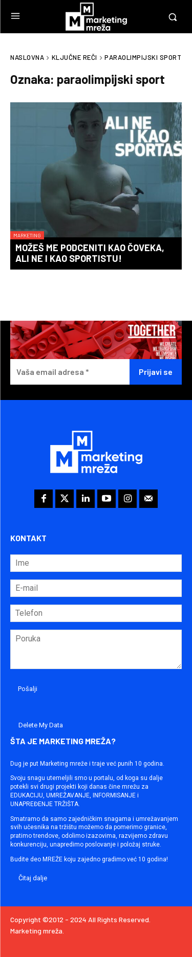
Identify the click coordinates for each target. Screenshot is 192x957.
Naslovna (27, 57)
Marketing (27, 235)
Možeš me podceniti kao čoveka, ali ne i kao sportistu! (89, 253)
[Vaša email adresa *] (70, 372)
